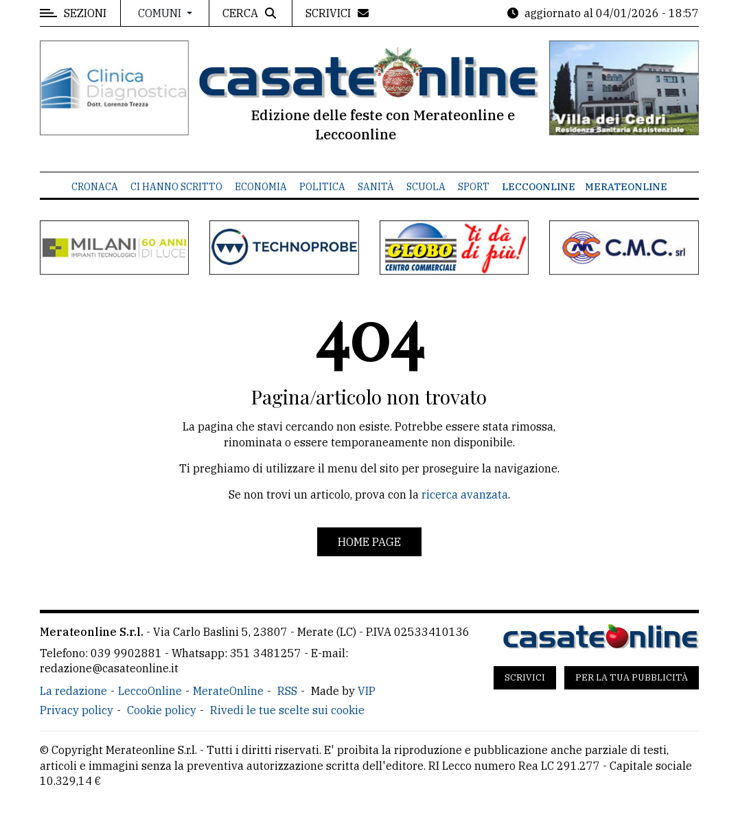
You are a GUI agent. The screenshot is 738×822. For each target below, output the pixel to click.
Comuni (161, 13)
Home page (369, 542)
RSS (287, 691)
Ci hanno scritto (176, 187)
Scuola (426, 187)
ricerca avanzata (465, 494)
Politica (322, 187)
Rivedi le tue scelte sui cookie (287, 710)
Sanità (376, 187)
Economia (261, 187)
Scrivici (525, 677)
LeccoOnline (538, 187)
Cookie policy (161, 710)
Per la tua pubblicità (631, 677)
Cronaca (94, 187)
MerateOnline (626, 187)
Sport (473, 187)
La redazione (73, 691)
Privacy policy (76, 710)
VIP (367, 691)
